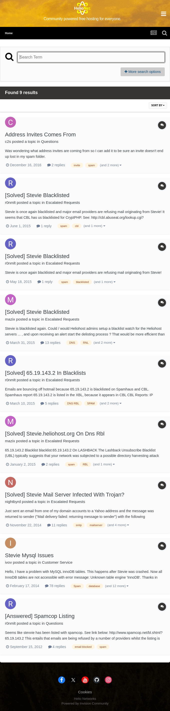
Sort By (158, 105)
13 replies (50, 343)
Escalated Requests (63, 202)
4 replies (57, 647)
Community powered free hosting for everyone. (82, 19)
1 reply (44, 226)
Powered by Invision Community (84, 703)
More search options (143, 72)
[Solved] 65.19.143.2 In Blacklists (45, 373)
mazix (10, 319)
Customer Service (57, 562)
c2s (8, 141)
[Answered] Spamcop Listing (40, 616)
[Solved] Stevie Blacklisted (37, 195)
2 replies (56, 165)
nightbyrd (13, 501)
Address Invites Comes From (40, 134)
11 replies (57, 525)
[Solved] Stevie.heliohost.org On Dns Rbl (55, 434)
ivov (8, 562)
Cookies (85, 692)
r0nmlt (10, 202)
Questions (49, 141)
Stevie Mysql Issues (29, 555)
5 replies (49, 403)
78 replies (55, 586)
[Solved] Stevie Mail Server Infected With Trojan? (64, 495)
